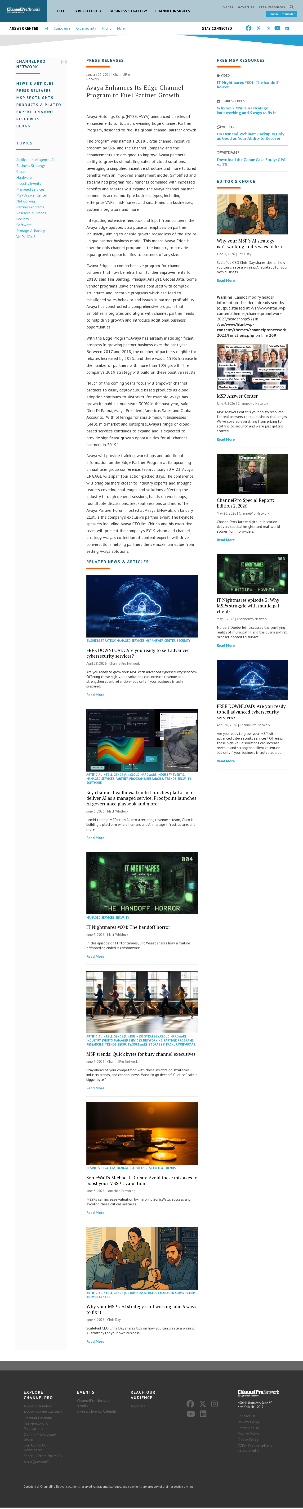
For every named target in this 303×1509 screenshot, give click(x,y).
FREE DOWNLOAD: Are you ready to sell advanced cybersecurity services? (138, 654)
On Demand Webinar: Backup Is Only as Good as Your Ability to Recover (250, 137)
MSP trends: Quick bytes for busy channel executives (141, 1055)
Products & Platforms (42, 104)
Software (22, 224)
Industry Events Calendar (97, 1412)
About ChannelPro (38, 1407)
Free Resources (272, 6)
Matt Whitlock (117, 812)
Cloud (19, 171)
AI (46, 28)
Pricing (106, 28)
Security (21, 218)
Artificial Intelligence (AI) (34, 159)
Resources (27, 118)
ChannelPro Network (124, 664)
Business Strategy (128, 11)
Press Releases (32, 90)
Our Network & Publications (36, 1427)
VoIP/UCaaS (24, 236)
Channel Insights (172, 11)
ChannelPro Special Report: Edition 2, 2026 (245, 503)
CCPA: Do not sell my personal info (255, 1449)
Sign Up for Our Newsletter (36, 1449)
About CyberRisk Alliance (43, 1413)
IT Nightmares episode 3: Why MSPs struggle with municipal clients (248, 606)
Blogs (22, 125)
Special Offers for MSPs (43, 1457)
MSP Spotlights (33, 97)
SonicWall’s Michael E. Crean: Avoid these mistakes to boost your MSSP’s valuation (141, 1181)
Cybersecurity (87, 11)
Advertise (246, 6)
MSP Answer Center (30, 195)
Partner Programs (29, 206)
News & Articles (34, 83)
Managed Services (29, 189)
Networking (24, 200)
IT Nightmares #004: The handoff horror (128, 928)
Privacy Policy (248, 1435)
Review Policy (248, 1423)
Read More (95, 695)
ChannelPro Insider (281, 14)
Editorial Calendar (38, 1419)
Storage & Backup (29, 230)
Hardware (23, 177)
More (121, 28)
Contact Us (246, 1417)
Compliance (62, 28)
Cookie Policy (248, 1441)
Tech (61, 11)
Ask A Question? (36, 1463)
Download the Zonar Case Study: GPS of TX (251, 162)
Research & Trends (30, 212)
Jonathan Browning (121, 1191)
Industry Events (27, 183)
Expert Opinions (34, 111)
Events (227, 6)
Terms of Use (248, 1429)
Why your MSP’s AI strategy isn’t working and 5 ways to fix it (141, 1310)
